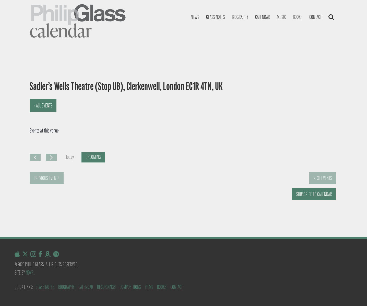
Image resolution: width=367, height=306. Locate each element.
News (195, 17)
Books (297, 17)
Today (70, 157)
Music (281, 17)
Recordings (106, 287)
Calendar (262, 17)
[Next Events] (51, 157)
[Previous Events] (35, 157)
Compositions (130, 287)
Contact (315, 17)
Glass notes (215, 17)
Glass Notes (44, 287)
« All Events (43, 105)
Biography (240, 17)
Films (149, 287)
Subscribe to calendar (314, 194)
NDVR (30, 272)
